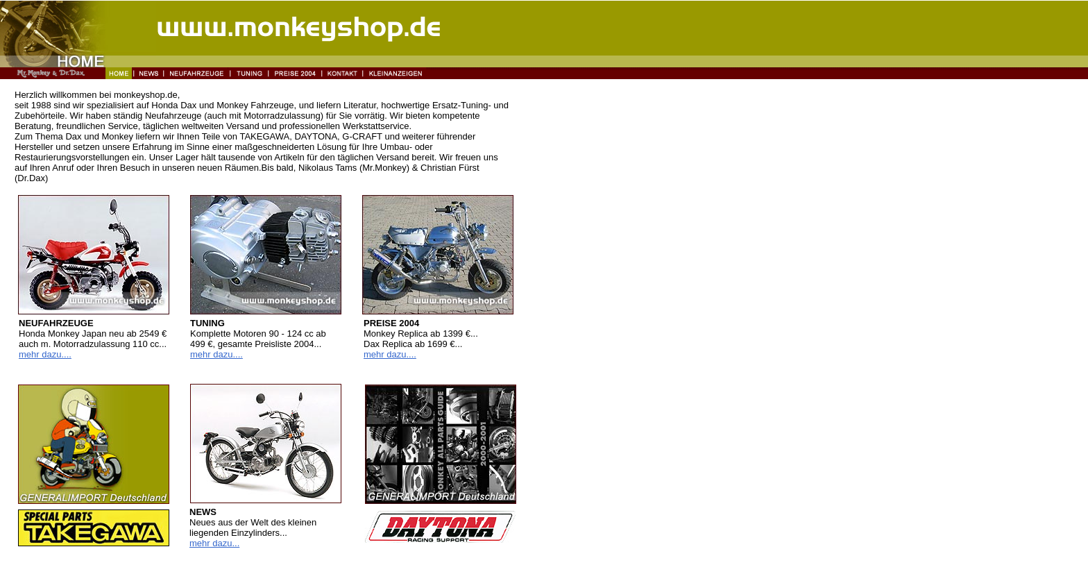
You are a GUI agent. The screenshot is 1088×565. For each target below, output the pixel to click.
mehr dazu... (214, 543)
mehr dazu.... (45, 354)
